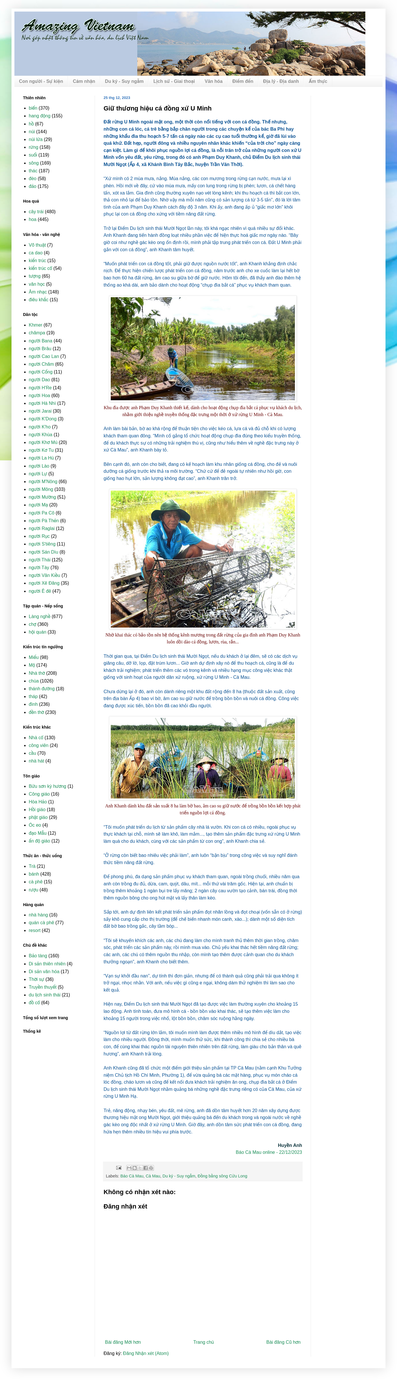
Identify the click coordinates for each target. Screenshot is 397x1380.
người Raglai (42, 528)
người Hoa (39, 395)
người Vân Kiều (44, 575)
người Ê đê (40, 591)
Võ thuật (37, 245)
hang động (39, 115)
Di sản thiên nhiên (47, 963)
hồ (31, 123)
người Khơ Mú (43, 442)
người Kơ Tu (41, 450)
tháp (33, 696)
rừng (33, 147)
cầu (32, 753)
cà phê (36, 881)
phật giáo (38, 817)
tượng (35, 276)
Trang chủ (203, 1342)
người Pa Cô (41, 512)
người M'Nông (43, 481)
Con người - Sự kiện (41, 81)
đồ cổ (34, 1002)
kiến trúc (37, 260)
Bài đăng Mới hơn (123, 1342)
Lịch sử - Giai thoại (174, 81)
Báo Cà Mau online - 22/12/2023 (269, 1152)
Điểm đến (242, 81)
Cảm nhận (84, 81)
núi (32, 131)
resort (35, 930)
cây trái (36, 211)
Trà (32, 866)
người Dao (39, 379)
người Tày (39, 567)
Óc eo (35, 825)
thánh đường (42, 688)
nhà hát (36, 760)
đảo (33, 186)
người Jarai (40, 411)
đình (33, 704)
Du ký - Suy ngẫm (124, 81)
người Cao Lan (44, 356)
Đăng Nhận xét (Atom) (146, 1353)
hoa (33, 219)
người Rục (39, 536)
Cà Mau (153, 1176)
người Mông (41, 489)
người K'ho (40, 426)
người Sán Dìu (43, 552)
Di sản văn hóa (44, 971)
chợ (32, 624)
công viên (39, 745)
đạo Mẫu (38, 833)
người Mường (42, 497)
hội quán (37, 632)
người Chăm (41, 364)
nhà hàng (38, 914)
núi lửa (36, 139)
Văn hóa (213, 81)
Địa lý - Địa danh (281, 81)
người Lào (39, 466)
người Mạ (38, 504)
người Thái (39, 559)
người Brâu (40, 348)
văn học (37, 284)
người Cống (41, 371)
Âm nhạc (38, 291)
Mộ (32, 665)
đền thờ (36, 712)
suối (33, 155)
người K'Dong (43, 418)
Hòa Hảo (38, 801)
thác (33, 170)
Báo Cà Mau (131, 1176)
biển (33, 108)
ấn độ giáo (39, 840)
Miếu (34, 657)
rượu (33, 889)
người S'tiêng (42, 544)
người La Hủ (41, 457)
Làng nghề (39, 616)
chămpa (37, 332)
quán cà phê (41, 922)
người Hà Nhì (42, 403)
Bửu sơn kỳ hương (47, 786)
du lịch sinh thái (44, 994)
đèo (33, 178)
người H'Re (40, 387)
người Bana (40, 340)
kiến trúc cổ (40, 268)
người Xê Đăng (44, 583)
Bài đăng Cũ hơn (283, 1342)
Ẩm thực (318, 81)
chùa (34, 680)
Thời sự (36, 979)
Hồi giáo (37, 809)
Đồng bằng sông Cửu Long (222, 1176)
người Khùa (40, 434)
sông (34, 163)
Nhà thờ (37, 673)
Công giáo (39, 794)
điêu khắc (38, 299)
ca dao (36, 252)
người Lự (38, 473)
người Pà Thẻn (44, 520)
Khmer (35, 325)
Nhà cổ (36, 737)
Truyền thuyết (43, 987)
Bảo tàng (38, 955)
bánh (34, 874)
